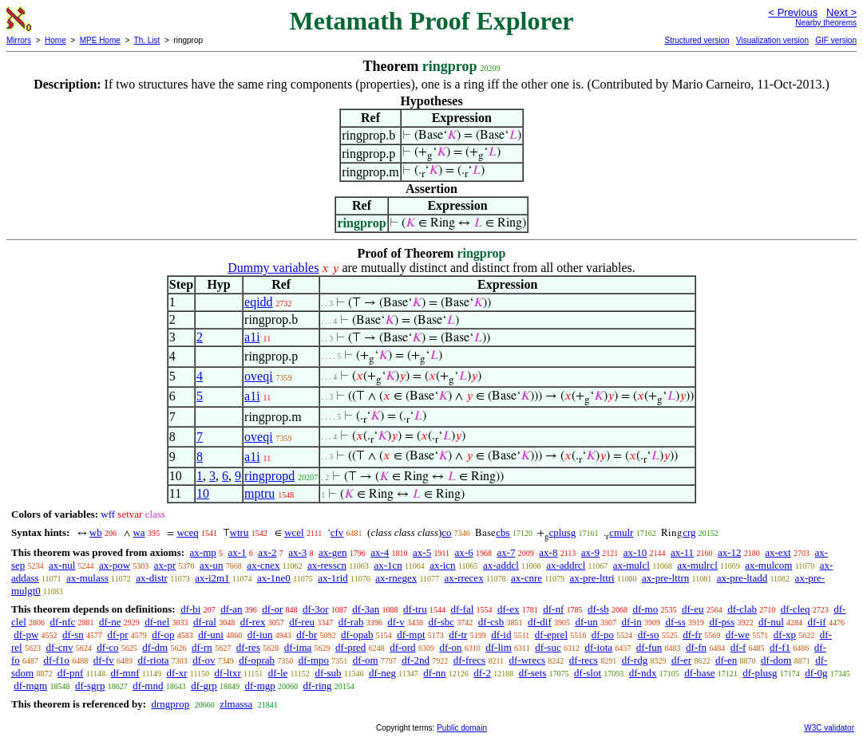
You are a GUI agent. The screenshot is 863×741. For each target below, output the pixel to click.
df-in (631, 622)
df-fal (461, 609)
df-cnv (59, 647)
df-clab (742, 609)
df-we (738, 634)
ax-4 (379, 552)
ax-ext (777, 552)
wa (138, 532)
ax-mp (203, 552)
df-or (272, 609)
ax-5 (422, 552)
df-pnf (70, 673)
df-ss (675, 622)
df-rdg (635, 660)
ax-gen (332, 552)
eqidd (258, 302)
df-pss (721, 622)
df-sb (598, 609)
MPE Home (100, 40)
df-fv (103, 660)
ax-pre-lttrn (665, 578)
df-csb (491, 622)
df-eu (692, 609)
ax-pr (165, 565)
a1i (252, 337)
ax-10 (635, 552)
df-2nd (416, 660)
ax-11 (682, 552)
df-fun (649, 647)
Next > (841, 12)
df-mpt (411, 634)
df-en (726, 660)
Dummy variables (273, 267)
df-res (248, 647)
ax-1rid (333, 578)
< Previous (792, 12)
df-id (501, 634)
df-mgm (30, 686)
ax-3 (297, 552)
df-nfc (63, 622)
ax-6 (464, 552)
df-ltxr (228, 673)
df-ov (203, 660)
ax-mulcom (768, 565)
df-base (699, 673)
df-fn (696, 647)
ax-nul (62, 565)
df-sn (73, 634)
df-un (586, 622)
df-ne (110, 622)
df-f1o (57, 660)
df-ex (508, 609)
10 (202, 493)
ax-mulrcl (697, 565)
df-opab (357, 634)
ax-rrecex (464, 578)
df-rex (253, 622)
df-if (817, 622)
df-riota (153, 660)
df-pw (26, 634)
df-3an (365, 609)
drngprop (170, 704)
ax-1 (237, 552)
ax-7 (506, 552)
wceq (187, 532)
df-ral (204, 622)
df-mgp (259, 686)
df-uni (211, 634)
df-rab (351, 622)
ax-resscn (326, 565)
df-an (231, 609)
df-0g (816, 673)
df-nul (771, 622)
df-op (163, 634)
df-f (738, 647)
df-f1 (780, 647)
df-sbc (442, 622)
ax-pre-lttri (591, 578)
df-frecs (469, 660)
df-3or (316, 609)
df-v (396, 622)
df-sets (533, 673)
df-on (450, 647)
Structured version (696, 40)
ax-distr (152, 578)
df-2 (482, 673)
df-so (648, 634)
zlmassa (236, 704)
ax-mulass (87, 578)
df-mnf (124, 673)
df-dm (155, 647)
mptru (259, 493)
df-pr (118, 634)
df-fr (692, 634)
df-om (365, 660)
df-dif (540, 622)
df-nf (553, 609)
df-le (278, 673)
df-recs (583, 660)
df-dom (776, 660)
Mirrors (18, 40)
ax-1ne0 (274, 578)
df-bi (190, 609)
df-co (107, 647)
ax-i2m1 (212, 578)
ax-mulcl (631, 565)
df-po (603, 634)
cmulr (621, 532)
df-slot (587, 673)
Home (55, 40)
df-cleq (795, 609)
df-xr (177, 673)
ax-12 (730, 552)
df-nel (156, 622)
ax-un (212, 565)
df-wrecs (527, 660)
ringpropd (269, 476)
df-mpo (314, 660)
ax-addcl (501, 565)
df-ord (403, 647)
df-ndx (643, 673)
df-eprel (551, 634)
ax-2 (267, 552)
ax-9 (590, 552)
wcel (294, 532)
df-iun (260, 634)
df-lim (498, 647)
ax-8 (548, 552)
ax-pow (114, 565)
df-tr (458, 634)
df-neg (382, 673)
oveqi (258, 376)
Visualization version (772, 40)
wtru (239, 532)
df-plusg (759, 673)
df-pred (350, 647)
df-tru (415, 609)
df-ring (317, 686)
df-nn (434, 673)
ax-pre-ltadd (742, 578)
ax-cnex (263, 565)
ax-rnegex (396, 578)
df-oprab (257, 660)
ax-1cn (388, 565)
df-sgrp (90, 686)
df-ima (298, 647)
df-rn (202, 647)
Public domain (462, 727)
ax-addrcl (565, 565)
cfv (337, 532)
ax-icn (442, 565)
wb (95, 532)
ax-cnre (526, 578)
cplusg (562, 532)
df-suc (548, 647)
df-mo (645, 609)
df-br (306, 634)
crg (689, 532)
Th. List (147, 40)
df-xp (785, 634)
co (446, 532)
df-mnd (148, 686)
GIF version (836, 40)
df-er (681, 660)
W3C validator (829, 727)
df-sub (328, 673)
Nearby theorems (826, 22)
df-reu (302, 622)
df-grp (204, 686)
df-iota (598, 647)
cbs (502, 532)
